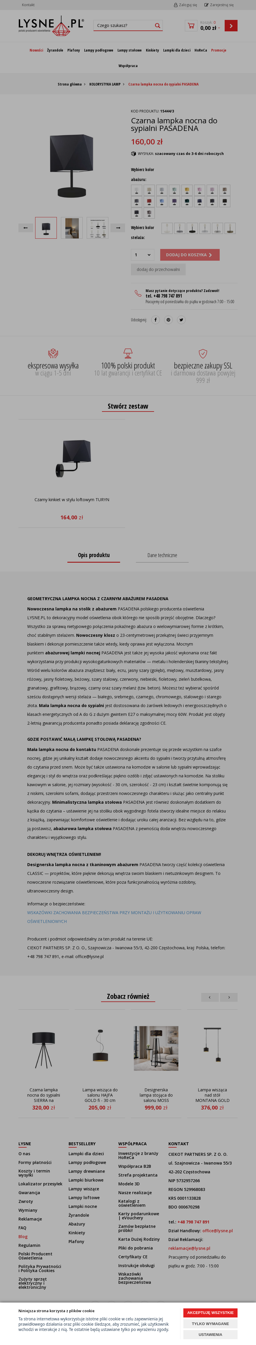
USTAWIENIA (210, 1334)
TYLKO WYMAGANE (210, 1324)
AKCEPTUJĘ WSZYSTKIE (210, 1312)
